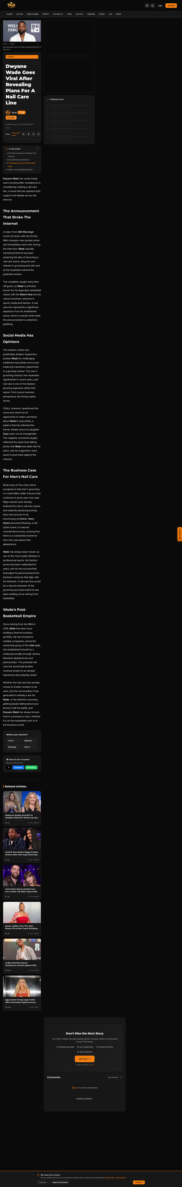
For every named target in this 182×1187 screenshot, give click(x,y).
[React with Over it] (30, 747)
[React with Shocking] (13, 747)
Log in (91, 1065)
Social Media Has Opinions (18, 160)
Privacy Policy (121, 1178)
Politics (79, 14)
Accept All (139, 1182)
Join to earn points (16, 134)
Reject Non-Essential (60, 1182)
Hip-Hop (20, 14)
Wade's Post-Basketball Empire (20, 170)
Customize (43, 1182)
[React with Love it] (13, 740)
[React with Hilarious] (30, 740)
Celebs (10, 14)
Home (5, 44)
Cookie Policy (109, 1178)
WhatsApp (31, 767)
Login (160, 6)
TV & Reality (58, 14)
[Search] (152, 5)
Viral (69, 14)
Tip (21, 112)
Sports (46, 14)
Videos (102, 14)
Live (110, 14)
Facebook (18, 767)
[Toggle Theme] (147, 5)
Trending (91, 14)
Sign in (75, 1088)
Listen (11, 118)
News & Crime (33, 14)
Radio (118, 14)
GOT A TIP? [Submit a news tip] (180, 534)
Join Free (84, 1059)
